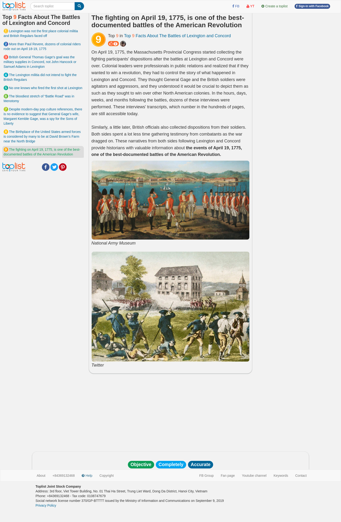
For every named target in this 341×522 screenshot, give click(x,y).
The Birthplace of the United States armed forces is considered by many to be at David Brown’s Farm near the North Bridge (42, 136)
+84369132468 (64, 475)
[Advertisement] (170, 411)
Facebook (45, 167)
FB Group (206, 475)
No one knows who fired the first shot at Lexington (45, 88)
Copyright (106, 475)
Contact (301, 475)
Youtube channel (254, 475)
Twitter (54, 167)
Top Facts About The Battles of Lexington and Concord (177, 35)
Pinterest (63, 167)
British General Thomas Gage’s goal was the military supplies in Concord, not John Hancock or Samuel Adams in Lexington (40, 61)
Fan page (228, 475)
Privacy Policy (46, 505)
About (41, 475)
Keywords (281, 475)
